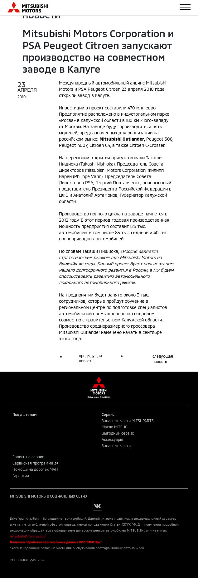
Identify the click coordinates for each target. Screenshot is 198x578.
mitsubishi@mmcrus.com (28, 536)
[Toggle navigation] (185, 7)
